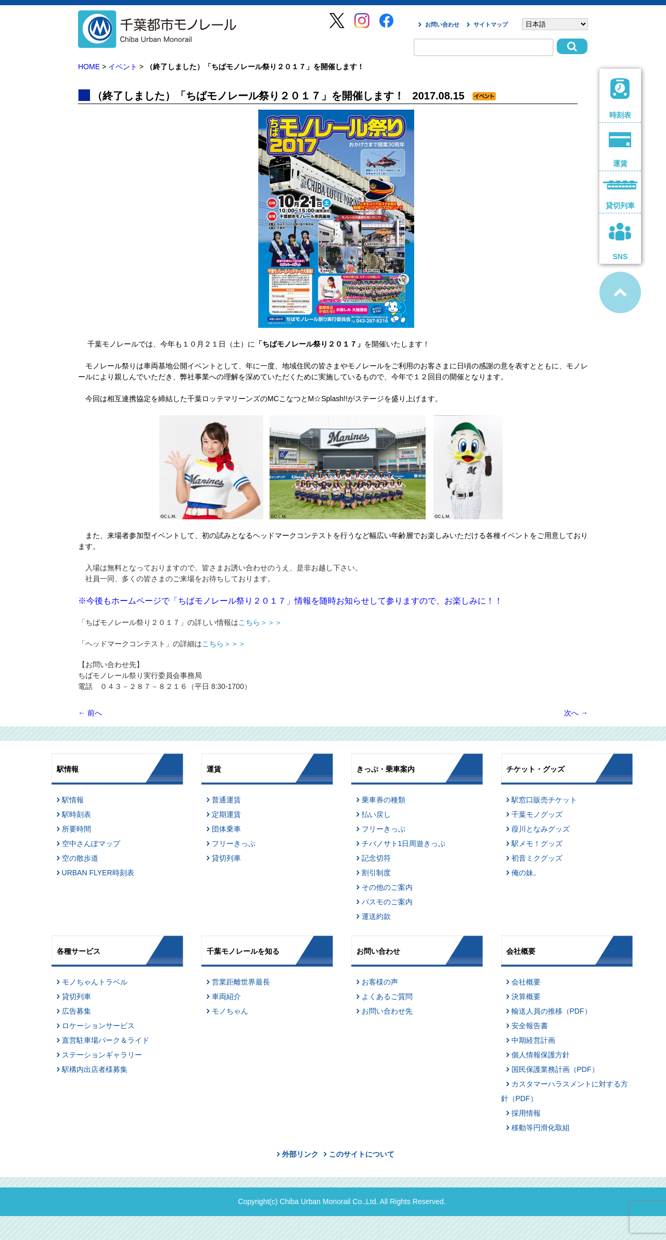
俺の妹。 (526, 872)
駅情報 (73, 800)
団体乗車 (226, 829)
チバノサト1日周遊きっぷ (404, 843)
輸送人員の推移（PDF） (551, 1011)
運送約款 (376, 916)
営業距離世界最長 (241, 982)
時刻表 (620, 98)
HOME (89, 66)
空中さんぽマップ (91, 843)
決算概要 (526, 996)
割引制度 (376, 872)
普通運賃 (226, 800)
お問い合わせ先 (387, 1011)
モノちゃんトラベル (94, 982)
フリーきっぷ (233, 843)
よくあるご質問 (387, 996)
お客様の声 (380, 982)
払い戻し (376, 814)
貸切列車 (226, 858)
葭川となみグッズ (540, 829)
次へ (576, 713)
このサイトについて (361, 1154)
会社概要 (526, 982)
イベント (122, 66)
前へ (90, 713)
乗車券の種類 (383, 800)
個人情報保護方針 (540, 1055)
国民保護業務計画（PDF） (555, 1069)
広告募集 (76, 1011)
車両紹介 (226, 996)
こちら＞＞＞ (260, 622)
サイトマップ (490, 24)
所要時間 (76, 829)
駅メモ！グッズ (536, 843)
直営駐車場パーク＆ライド (105, 1040)
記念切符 (376, 858)
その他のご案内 (387, 887)
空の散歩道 (80, 858)
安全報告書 (529, 1025)
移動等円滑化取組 (540, 1127)
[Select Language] (555, 24)
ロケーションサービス (98, 1025)
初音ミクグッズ (536, 858)
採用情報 (526, 1113)
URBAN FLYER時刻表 (98, 872)
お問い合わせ (442, 24)
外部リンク (300, 1154)
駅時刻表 (76, 814)
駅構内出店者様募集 (94, 1069)
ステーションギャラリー (102, 1055)
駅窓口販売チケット (544, 800)
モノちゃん (230, 1011)
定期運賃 (226, 814)
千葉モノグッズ (536, 814)
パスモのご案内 (387, 902)
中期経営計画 (533, 1040)
